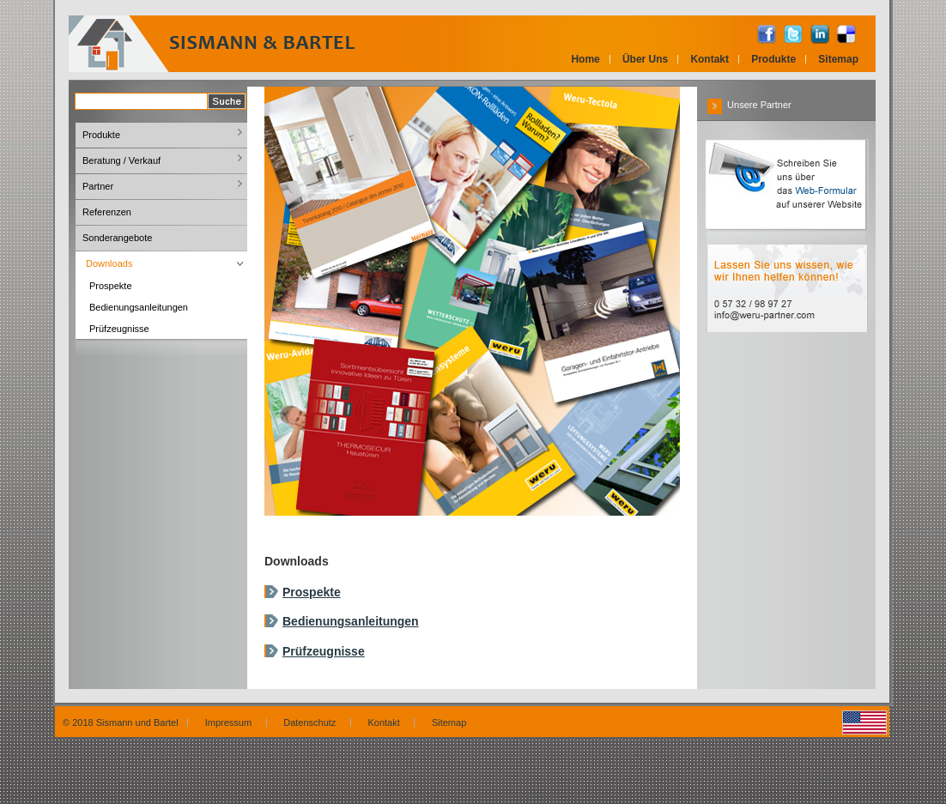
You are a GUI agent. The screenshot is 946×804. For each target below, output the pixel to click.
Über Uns (645, 59)
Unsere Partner (749, 105)
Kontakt (709, 59)
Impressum (231, 722)
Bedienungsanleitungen (350, 621)
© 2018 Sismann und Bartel (121, 722)
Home (585, 59)
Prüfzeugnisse (323, 651)
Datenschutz (312, 722)
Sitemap (838, 59)
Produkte (773, 59)
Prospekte (311, 592)
